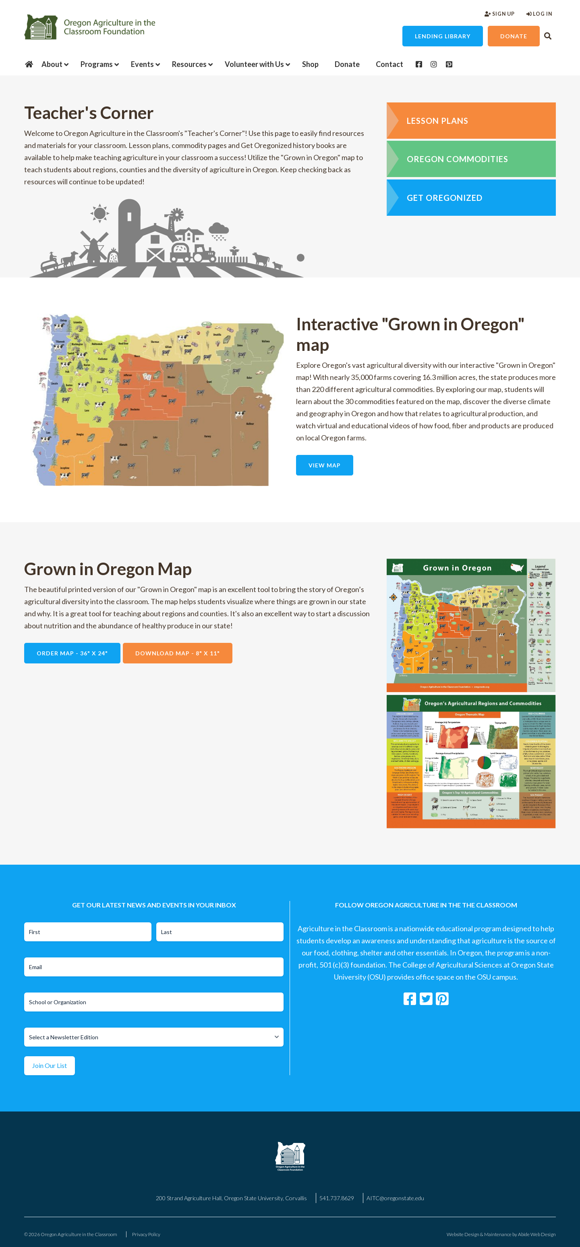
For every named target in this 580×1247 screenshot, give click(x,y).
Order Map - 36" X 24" (72, 653)
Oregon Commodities (457, 159)
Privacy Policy (146, 1234)
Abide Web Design (537, 1234)
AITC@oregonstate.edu (395, 1198)
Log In (539, 14)
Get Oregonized (445, 197)
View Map (325, 465)
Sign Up (500, 14)
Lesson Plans (437, 120)
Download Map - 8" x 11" (177, 653)
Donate (513, 36)
